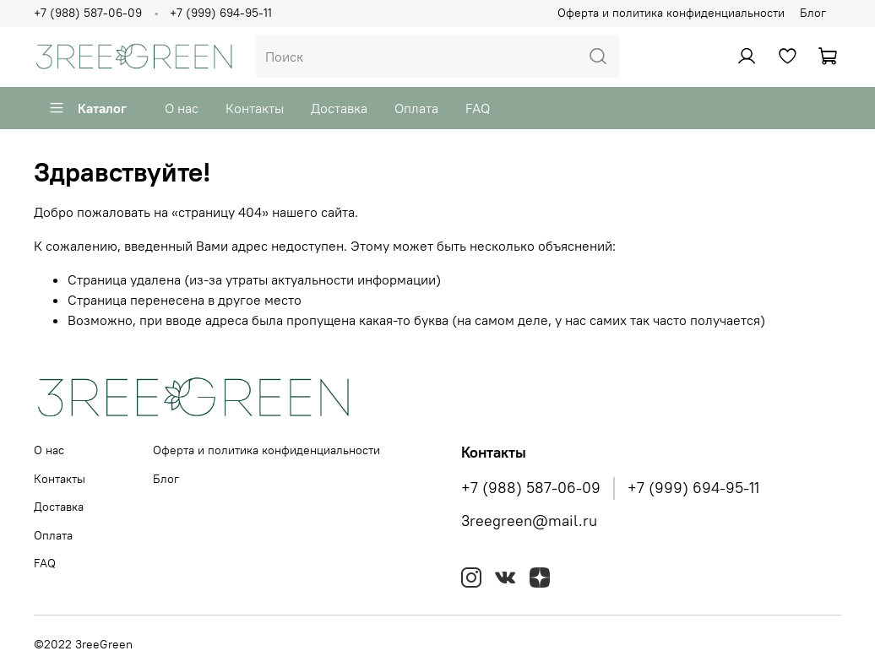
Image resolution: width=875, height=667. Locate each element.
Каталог (87, 108)
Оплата (416, 108)
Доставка (339, 108)
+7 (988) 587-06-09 (88, 12)
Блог (813, 12)
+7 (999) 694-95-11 (221, 12)
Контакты (255, 108)
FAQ (477, 108)
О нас (181, 108)
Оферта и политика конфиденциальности (671, 12)
